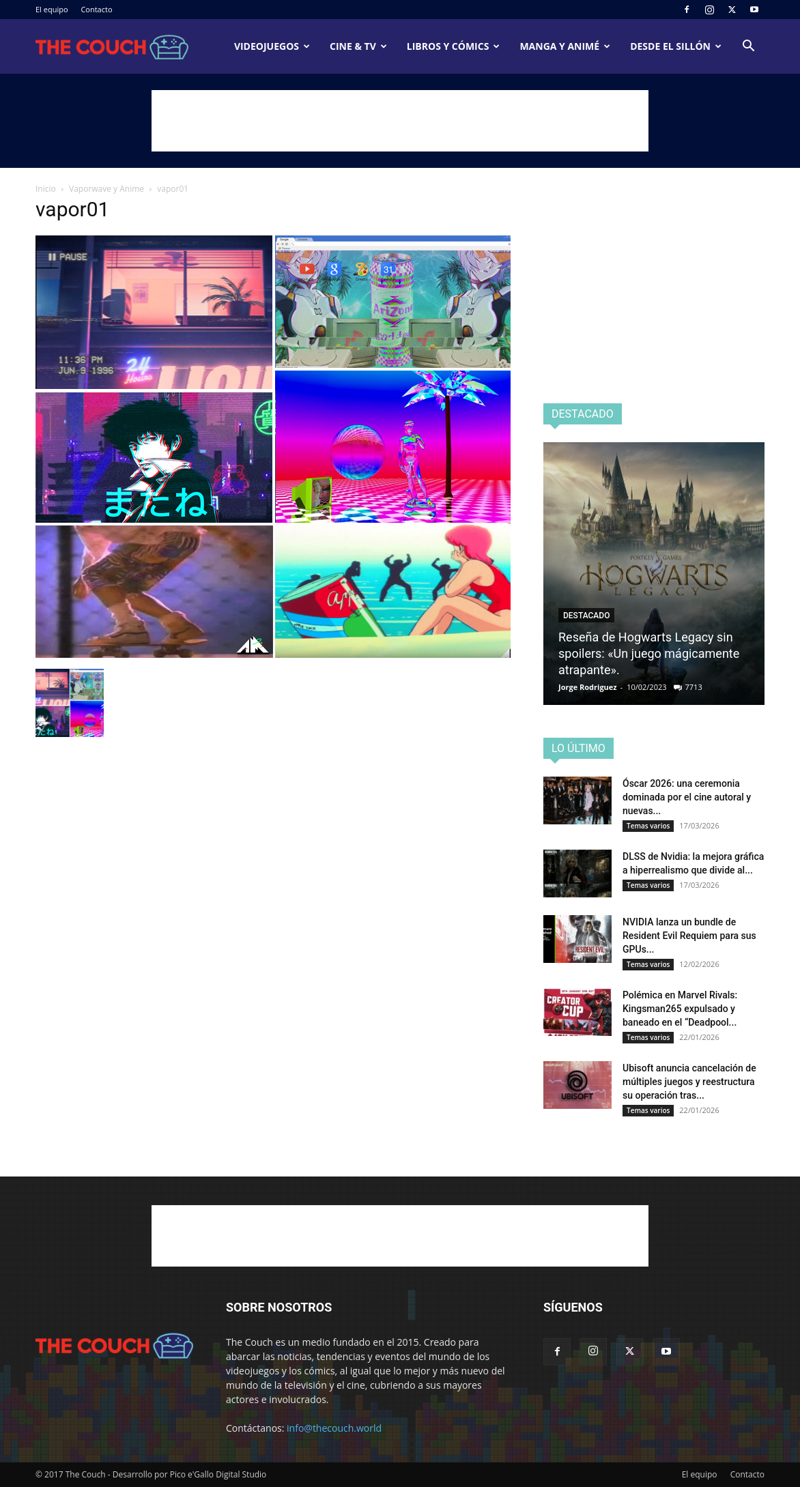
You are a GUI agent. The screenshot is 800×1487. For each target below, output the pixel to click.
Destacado (586, 615)
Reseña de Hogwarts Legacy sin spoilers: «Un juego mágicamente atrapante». (648, 653)
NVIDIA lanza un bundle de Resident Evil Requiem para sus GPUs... (689, 935)
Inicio (45, 188)
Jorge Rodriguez (587, 687)
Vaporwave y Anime (106, 188)
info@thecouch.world (334, 1427)
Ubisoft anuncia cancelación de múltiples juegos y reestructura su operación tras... (689, 1082)
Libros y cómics (453, 46)
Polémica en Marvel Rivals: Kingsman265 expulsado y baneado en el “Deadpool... (680, 1009)
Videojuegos (272, 46)
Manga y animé (564, 46)
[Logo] (111, 46)
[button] (748, 47)
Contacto (96, 9)
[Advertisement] (400, 120)
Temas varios (648, 826)
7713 (693, 687)
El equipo (51, 9)
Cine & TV (358, 46)
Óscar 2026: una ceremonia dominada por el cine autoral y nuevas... (687, 797)
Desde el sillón (676, 46)
